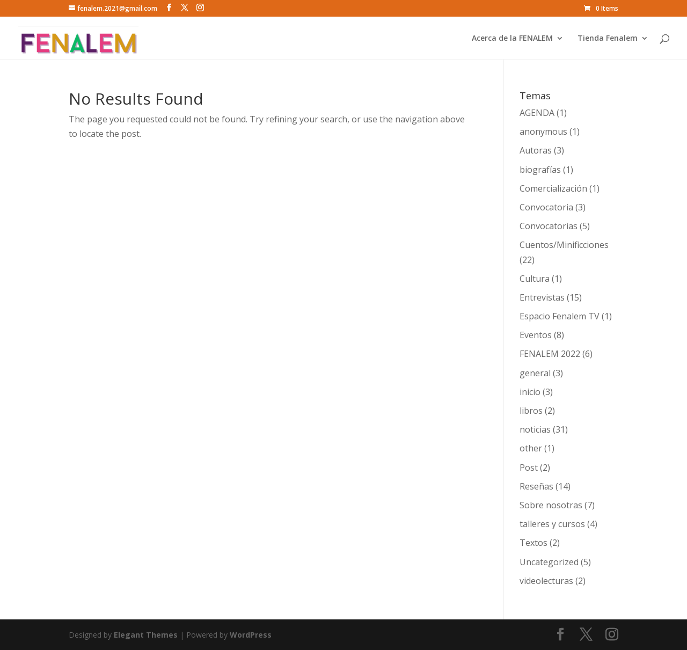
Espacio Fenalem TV (560, 316)
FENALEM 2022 (550, 354)
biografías (540, 170)
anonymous (543, 131)
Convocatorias (549, 226)
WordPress (251, 635)
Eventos (536, 335)
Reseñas (536, 486)
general (535, 373)
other (531, 448)
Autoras (536, 150)
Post (529, 467)
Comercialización (553, 188)
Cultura (535, 278)
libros (531, 411)
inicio (530, 392)
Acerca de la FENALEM (512, 38)
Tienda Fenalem (608, 38)
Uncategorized (549, 562)
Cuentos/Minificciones (564, 245)
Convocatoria (546, 207)
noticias (535, 429)
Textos (533, 543)
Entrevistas (542, 297)
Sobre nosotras (551, 505)
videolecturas (546, 581)
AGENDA (537, 113)
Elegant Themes (146, 635)
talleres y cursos (552, 524)
